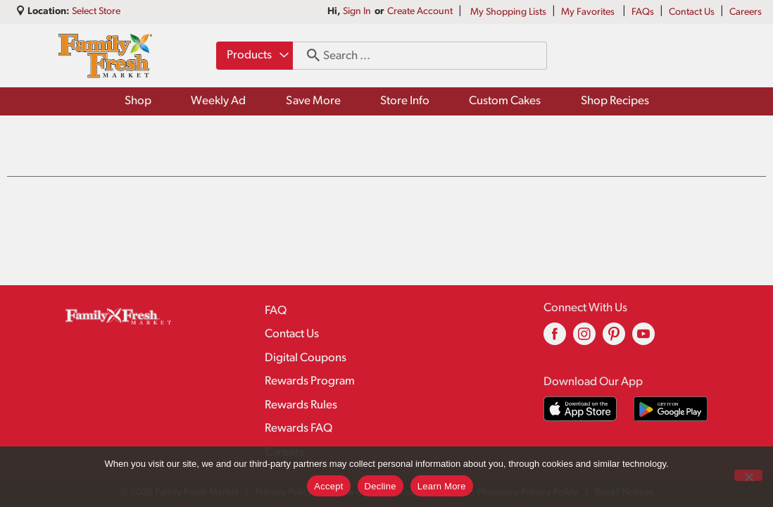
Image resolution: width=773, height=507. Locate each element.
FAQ (276, 311)
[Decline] (748, 475)
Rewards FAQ (298, 428)
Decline (380, 486)
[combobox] (254, 56)
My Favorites (589, 12)
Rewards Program (310, 381)
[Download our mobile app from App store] (580, 409)
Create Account (420, 11)
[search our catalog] (308, 56)
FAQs (642, 12)
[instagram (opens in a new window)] (584, 339)
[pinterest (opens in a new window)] (614, 339)
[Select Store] (97, 11)
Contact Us (692, 12)
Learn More (441, 486)
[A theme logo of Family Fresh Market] (105, 55)
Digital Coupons (305, 358)
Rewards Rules (301, 405)
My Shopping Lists (508, 12)
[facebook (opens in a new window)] (554, 339)
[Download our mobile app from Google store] (671, 409)
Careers (745, 12)
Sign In (357, 11)
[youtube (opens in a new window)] (643, 339)
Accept (328, 486)
